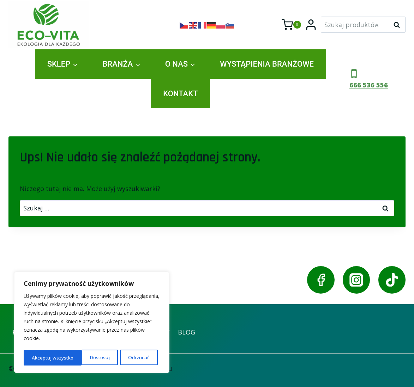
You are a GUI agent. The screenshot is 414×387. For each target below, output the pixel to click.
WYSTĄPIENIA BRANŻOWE (267, 64)
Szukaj (399, 24)
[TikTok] (392, 279)
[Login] (311, 24)
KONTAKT (180, 93)
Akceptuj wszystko (130, 357)
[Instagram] (356, 279)
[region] (91, 323)
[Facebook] (320, 279)
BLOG (186, 332)
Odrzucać (81, 357)
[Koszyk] (291, 24)
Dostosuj (42, 357)
